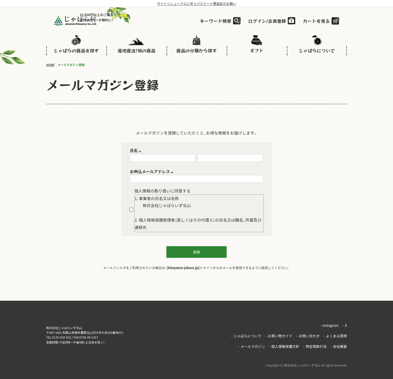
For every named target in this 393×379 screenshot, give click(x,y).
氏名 (136, 150)
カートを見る (324, 21)
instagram (329, 323)
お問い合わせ (308, 331)
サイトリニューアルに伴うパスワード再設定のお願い (196, 3)
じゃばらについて (246, 331)
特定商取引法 (315, 338)
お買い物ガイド (278, 331)
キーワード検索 (223, 21)
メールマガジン (251, 338)
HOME (50, 64)
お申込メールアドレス (152, 171)
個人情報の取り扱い (152, 191)
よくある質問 (335, 331)
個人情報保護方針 (284, 338)
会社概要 (338, 338)
